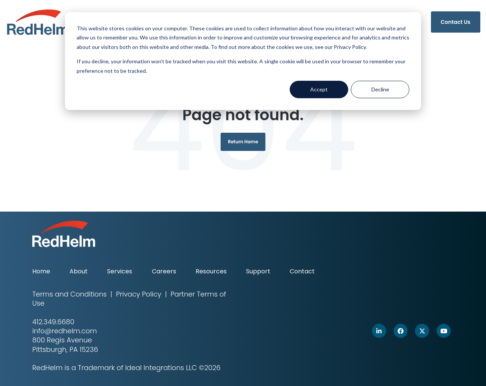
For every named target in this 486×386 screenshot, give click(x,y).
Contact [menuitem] (302, 271)
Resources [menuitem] (211, 271)
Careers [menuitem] (164, 271)
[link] (37, 21)
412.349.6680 (53, 321)
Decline (380, 89)
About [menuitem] (78, 271)
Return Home (243, 141)
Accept (319, 89)
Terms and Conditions (69, 294)
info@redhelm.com (64, 331)
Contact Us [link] (455, 22)
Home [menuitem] (41, 271)
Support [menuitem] (258, 271)
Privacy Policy (138, 294)
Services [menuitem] (119, 271)
